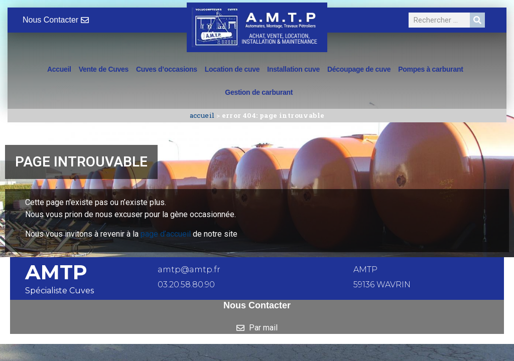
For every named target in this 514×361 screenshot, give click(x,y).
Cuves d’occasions (166, 69)
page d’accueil (166, 234)
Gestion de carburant (259, 92)
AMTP (56, 272)
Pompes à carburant (430, 69)
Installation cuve (293, 69)
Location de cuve (232, 69)
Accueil (59, 69)
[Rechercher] (477, 20)
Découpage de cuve (359, 69)
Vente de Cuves (103, 69)
